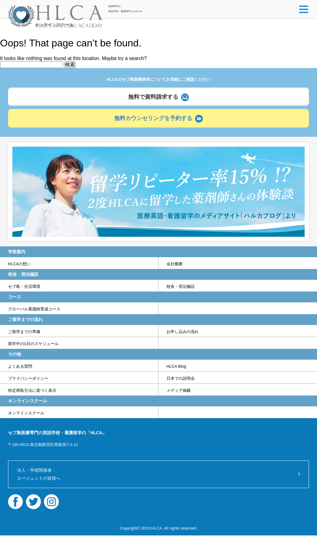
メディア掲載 (179, 390)
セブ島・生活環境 (24, 286)
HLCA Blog (176, 366)
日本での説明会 (181, 378)
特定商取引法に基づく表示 (32, 390)
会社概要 (175, 264)
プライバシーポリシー (28, 378)
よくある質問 (20, 366)
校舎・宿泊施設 (181, 286)
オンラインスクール (54, 24)
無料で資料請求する (153, 97)
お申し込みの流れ (183, 331)
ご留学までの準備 (24, 331)
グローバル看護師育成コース (34, 309)
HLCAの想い (19, 264)
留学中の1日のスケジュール (33, 343)
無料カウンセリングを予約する (153, 118)
